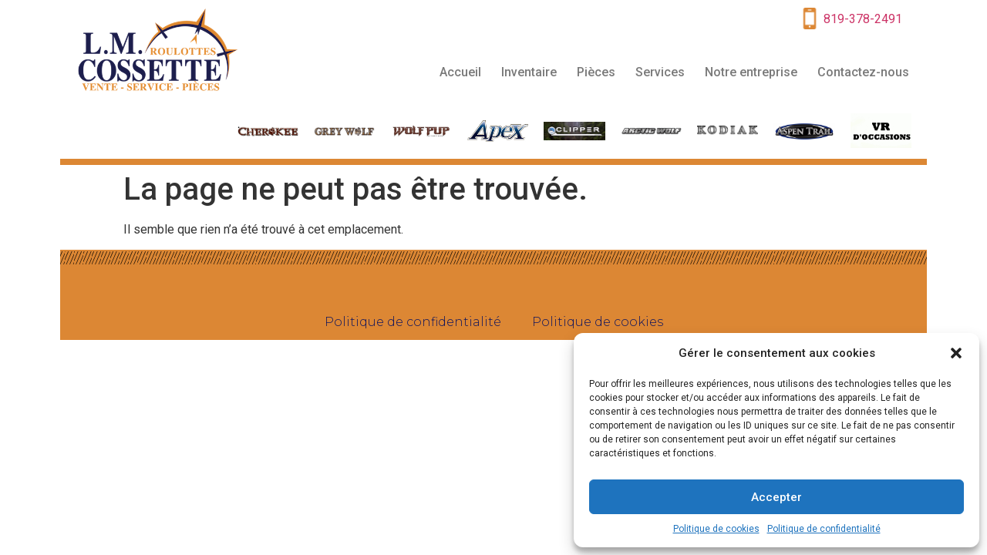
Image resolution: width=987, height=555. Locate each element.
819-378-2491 (863, 19)
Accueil (460, 72)
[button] (956, 353)
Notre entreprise (751, 72)
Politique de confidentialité (824, 528)
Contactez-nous (863, 72)
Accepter (776, 497)
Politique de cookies (716, 528)
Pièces (596, 72)
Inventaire (529, 72)
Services (660, 72)
